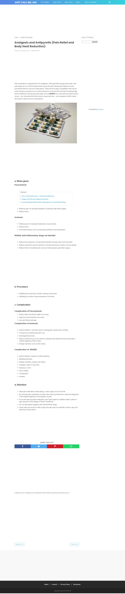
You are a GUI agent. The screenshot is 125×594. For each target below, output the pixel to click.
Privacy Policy (65, 585)
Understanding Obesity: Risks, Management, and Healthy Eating (44, 203)
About (45, 585)
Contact (54, 585)
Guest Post (57, 2)
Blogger (100, 109)
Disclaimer (78, 585)
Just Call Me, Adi (25, 2)
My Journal (45, 2)
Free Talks (68, 2)
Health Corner (90, 2)
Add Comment (35, 51)
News (78, 2)
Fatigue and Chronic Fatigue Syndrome (35, 199)
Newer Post (19, 545)
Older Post (74, 545)
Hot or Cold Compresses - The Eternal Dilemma (38, 196)
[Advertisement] (62, 20)
